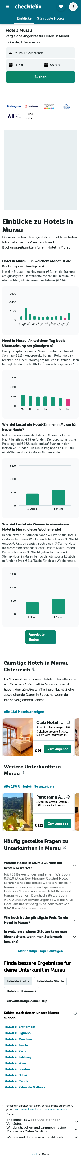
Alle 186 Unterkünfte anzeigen (29, 786)
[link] (40, 637)
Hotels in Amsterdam (20, 1027)
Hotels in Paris (15, 1051)
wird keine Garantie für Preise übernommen (41, 1109)
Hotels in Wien (15, 1063)
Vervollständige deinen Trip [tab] (27, 1001)
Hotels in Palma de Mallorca (25, 1087)
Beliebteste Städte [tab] (50, 981)
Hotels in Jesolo (16, 1045)
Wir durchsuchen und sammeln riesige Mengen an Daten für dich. (42, 1129)
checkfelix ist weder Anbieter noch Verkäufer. (42, 1122)
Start (34, 1154)
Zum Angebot (58, 749)
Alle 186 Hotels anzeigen (24, 712)
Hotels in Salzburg (18, 1057)
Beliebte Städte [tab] (18, 981)
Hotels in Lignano (18, 1033)
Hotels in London (17, 1069)
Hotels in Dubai (16, 1075)
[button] (7, 6)
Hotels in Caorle (16, 1081)
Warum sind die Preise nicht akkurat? (42, 1137)
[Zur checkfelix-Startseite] (28, 6)
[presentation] (34, 669)
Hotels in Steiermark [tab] (22, 991)
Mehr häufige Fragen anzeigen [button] (40, 951)
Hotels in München (18, 1039)
